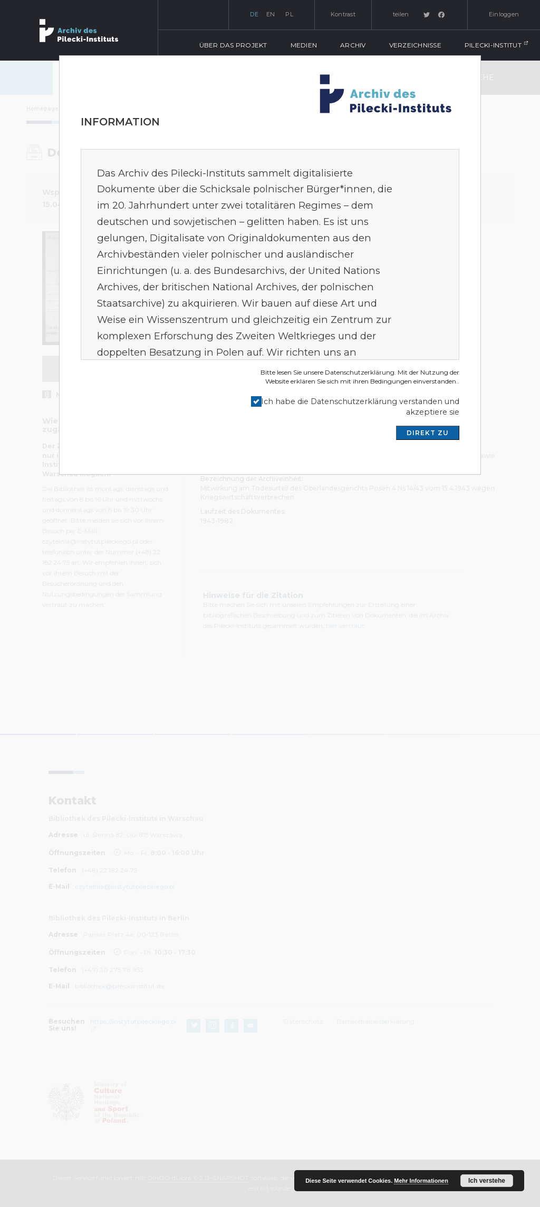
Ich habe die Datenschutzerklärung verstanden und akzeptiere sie (360, 407)
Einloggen (504, 14)
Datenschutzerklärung (359, 372)
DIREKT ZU (428, 433)
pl (289, 14)
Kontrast (343, 14)
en (270, 14)
